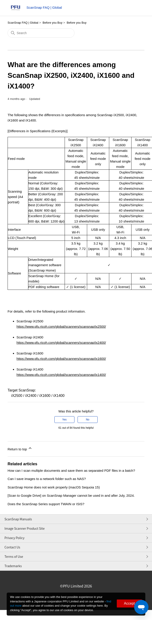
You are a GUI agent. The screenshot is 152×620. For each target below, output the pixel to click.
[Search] (41, 33)
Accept (129, 603)
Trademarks (13, 566)
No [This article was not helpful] (87, 419)
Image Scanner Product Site (24, 528)
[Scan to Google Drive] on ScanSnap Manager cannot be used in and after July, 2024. (71, 495)
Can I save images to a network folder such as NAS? (47, 479)
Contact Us (12, 547)
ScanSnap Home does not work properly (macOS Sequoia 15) (54, 487)
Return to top (20, 448)
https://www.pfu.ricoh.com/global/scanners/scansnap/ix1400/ (61, 375)
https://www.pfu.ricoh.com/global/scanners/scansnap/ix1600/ (61, 358)
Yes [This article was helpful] (64, 419)
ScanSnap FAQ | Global (23, 22)
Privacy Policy (14, 538)
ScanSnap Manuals (18, 519)
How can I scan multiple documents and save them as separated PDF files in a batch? (71, 470)
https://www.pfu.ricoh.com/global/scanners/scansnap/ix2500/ (61, 326)
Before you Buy (52, 22)
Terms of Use (13, 556)
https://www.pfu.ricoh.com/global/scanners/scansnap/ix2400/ (61, 342)
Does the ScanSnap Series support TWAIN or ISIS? (46, 504)
